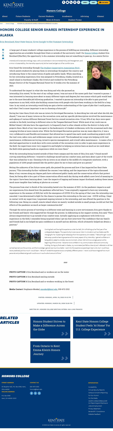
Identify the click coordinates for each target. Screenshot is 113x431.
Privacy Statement (94, 408)
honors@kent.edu (36, 389)
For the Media (92, 398)
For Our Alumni (93, 395)
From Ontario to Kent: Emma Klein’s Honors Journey (46, 350)
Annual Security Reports (96, 390)
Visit (93, 2)
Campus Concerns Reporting (97, 392)
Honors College (56, 10)
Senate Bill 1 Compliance (96, 411)
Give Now (104, 2)
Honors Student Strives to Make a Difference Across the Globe (49, 325)
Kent (1, 23)
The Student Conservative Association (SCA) (59, 68)
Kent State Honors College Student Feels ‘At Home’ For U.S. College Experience (93, 325)
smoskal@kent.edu (48, 289)
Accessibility (92, 387)
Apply (85, 2)
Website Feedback (94, 414)
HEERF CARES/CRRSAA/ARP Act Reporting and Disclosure (98, 402)
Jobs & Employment (95, 406)
